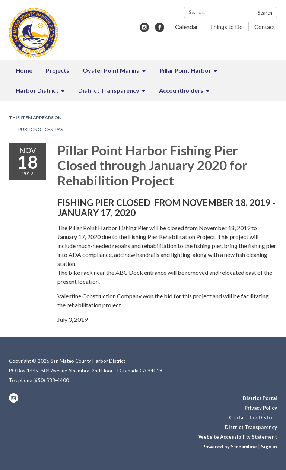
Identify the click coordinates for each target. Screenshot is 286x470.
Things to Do (226, 26)
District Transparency (251, 427)
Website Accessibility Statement (237, 437)
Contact (264, 26)
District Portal (260, 398)
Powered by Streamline (229, 447)
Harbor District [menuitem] (37, 90)
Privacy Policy (261, 408)
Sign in (269, 447)
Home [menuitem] (24, 70)
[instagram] (144, 29)
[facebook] (159, 29)
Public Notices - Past (42, 129)
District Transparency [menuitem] (108, 90)
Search (265, 13)
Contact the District (253, 417)
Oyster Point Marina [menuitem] (111, 70)
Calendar (186, 26)
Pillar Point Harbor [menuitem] (185, 70)
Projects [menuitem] (57, 70)
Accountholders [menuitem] (181, 90)
